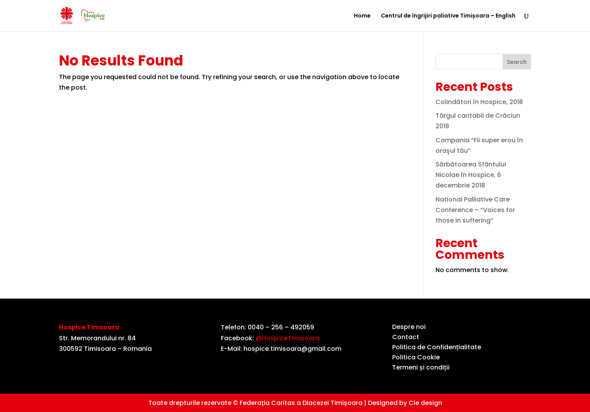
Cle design (425, 402)
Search (517, 62)
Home (362, 16)
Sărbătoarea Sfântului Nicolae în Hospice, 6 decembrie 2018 (470, 175)
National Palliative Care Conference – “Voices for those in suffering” (475, 210)
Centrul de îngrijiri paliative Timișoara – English (448, 16)
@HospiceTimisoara (288, 338)
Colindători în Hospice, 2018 (479, 101)
